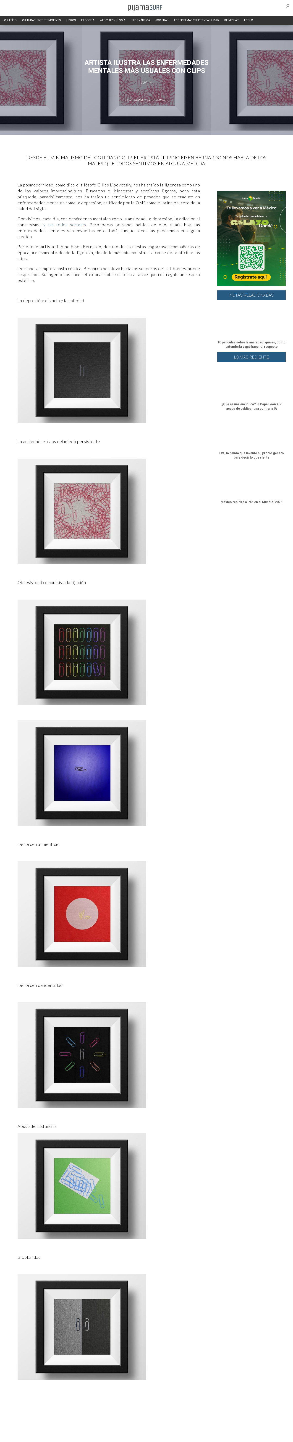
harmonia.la (105, 1436)
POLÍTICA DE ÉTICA (128, 1428)
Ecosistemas (187, 1403)
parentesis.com (83, 1436)
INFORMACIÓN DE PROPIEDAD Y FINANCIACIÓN (39, 1436)
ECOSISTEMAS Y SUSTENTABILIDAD (196, 20)
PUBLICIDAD (65, 1428)
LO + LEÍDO (10, 20)
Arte (146, 82)
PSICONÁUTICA (140, 20)
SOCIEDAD (162, 20)
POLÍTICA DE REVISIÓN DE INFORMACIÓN (170, 1428)
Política (132, 1403)
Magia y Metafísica (111, 1403)
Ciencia (43, 1403)
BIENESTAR (231, 20)
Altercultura (17, 1403)
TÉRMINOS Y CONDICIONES (94, 1428)
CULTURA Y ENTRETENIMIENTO (41, 20)
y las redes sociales (64, 224)
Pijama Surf (141, 100)
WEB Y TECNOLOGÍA (112, 20)
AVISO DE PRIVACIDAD (24, 1428)
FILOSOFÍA (87, 20)
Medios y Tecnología (81, 1403)
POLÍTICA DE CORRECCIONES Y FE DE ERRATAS (230, 1428)
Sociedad (168, 1403)
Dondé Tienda (162, 1436)
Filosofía (58, 1403)
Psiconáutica (149, 1403)
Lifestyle (217, 1403)
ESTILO (248, 20)
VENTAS (47, 1428)
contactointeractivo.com (133, 1436)
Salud (203, 1403)
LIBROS (71, 20)
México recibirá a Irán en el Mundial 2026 (251, 502)
